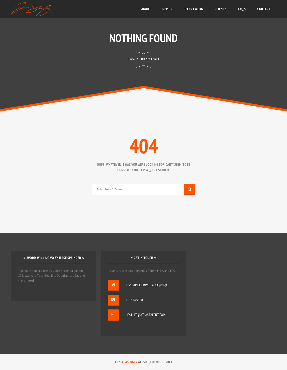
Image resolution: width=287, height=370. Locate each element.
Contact (263, 9)
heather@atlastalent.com (145, 314)
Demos (167, 9)
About (146, 9)
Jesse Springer (127, 362)
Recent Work (193, 9)
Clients (220, 9)
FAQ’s (242, 9)
